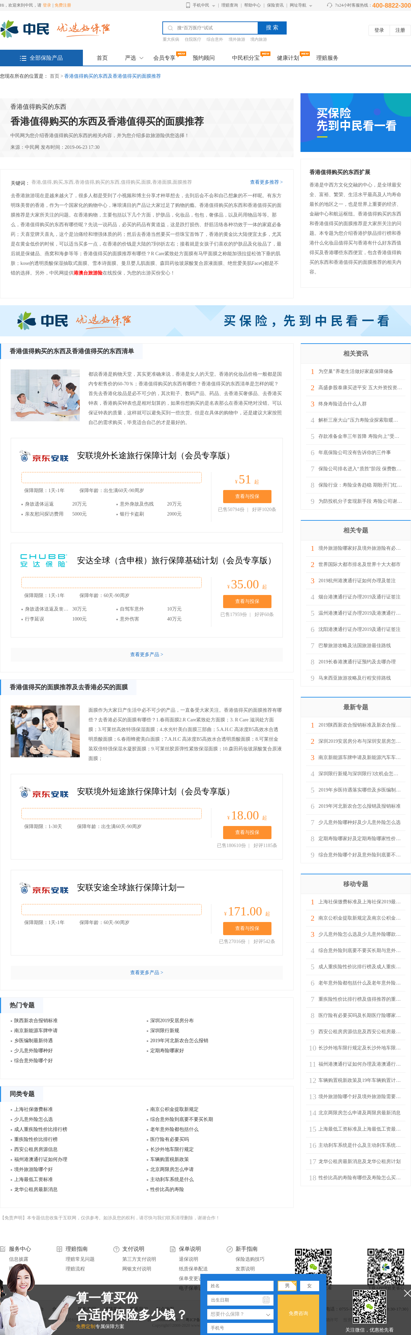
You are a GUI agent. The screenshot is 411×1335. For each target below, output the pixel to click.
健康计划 (288, 58)
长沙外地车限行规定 (172, 1149)
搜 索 (272, 27)
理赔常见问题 (80, 1259)
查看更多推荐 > (266, 182)
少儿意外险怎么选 (33, 1119)
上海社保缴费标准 (33, 1109)
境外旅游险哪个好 (33, 1169)
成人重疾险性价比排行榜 (40, 1129)
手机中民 (201, 5)
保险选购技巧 (250, 1259)
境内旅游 (258, 39)
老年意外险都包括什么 (174, 1129)
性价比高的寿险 (167, 1189)
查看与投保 (247, 496)
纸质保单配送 (193, 1268)
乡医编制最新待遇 (33, 1040)
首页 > (57, 76)
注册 (400, 30)
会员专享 (164, 58)
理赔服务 (327, 58)
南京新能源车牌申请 (36, 1030)
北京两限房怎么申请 (172, 1169)
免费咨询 (298, 1313)
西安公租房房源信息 (36, 1149)
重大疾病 (171, 39)
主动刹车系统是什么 (172, 1179)
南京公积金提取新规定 (174, 1109)
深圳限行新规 (164, 1030)
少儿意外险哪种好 (33, 1050)
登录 (47, 5)
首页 (102, 58)
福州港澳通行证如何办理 (40, 1159)
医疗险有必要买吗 (169, 1139)
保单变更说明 (193, 1278)
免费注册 (63, 5)
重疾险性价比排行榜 (36, 1139)
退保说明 (188, 1259)
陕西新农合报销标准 (36, 1020)
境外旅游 (237, 39)
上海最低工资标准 (33, 1179)
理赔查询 (229, 5)
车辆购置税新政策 (169, 1159)
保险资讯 (275, 5)
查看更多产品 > (146, 654)
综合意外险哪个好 (33, 1060)
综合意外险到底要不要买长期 (181, 1119)
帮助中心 (252, 5)
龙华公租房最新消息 (36, 1189)
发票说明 (245, 1268)
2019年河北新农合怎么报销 (179, 1040)
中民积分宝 (246, 58)
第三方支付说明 (139, 1259)
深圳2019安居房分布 (172, 1020)
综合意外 (215, 39)
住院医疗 (193, 39)
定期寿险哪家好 (167, 1050)
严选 (130, 58)
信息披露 (18, 1259)
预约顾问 (204, 58)
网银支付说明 (136, 1268)
